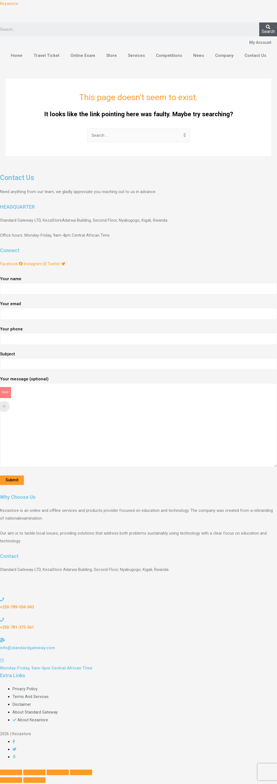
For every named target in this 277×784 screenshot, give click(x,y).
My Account (259, 43)
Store (111, 55)
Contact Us (255, 55)
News (198, 55)
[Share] (34, 773)
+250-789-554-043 (18, 608)
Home (16, 55)
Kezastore (9, 3)
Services (136, 55)
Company (224, 55)
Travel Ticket (46, 55)
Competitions (169, 55)
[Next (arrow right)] (34, 781)
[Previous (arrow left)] (11, 781)
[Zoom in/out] (81, 773)
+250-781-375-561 (18, 628)
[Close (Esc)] (11, 773)
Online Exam (82, 55)
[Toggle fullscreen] (58, 773)
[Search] (268, 30)
